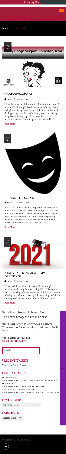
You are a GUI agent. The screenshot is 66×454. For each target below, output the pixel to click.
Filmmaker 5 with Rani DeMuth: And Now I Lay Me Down (31, 392)
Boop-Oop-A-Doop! (19, 94)
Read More (9, 123)
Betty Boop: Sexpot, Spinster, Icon (24, 312)
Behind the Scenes (19, 198)
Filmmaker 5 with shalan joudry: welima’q (23, 386)
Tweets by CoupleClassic (14, 365)
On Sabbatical (9, 377)
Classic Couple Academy (31, 18)
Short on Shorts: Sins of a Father (18, 389)
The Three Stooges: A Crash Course (24, 317)
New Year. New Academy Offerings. (24, 274)
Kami (9, 99)
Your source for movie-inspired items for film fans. (31, 329)
